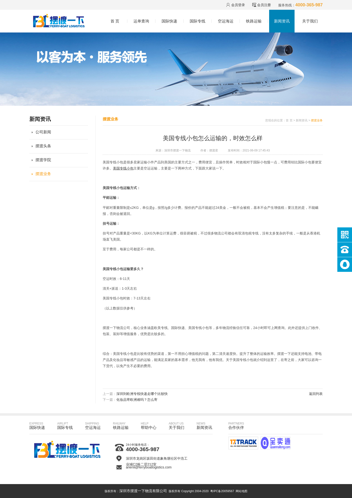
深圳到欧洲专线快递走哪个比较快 (142, 394)
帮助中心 (148, 426)
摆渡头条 (43, 146)
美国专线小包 (123, 168)
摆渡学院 (43, 160)
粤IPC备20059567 (222, 491)
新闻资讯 (282, 21)
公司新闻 (43, 132)
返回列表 (316, 394)
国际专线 (197, 21)
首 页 (114, 21)
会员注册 (264, 5)
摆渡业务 (43, 174)
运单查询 (141, 21)
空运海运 (225, 21)
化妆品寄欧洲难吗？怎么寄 (136, 400)
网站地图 (241, 491)
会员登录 (238, 5)
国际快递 (169, 21)
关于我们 (310, 21)
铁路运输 (254, 21)
